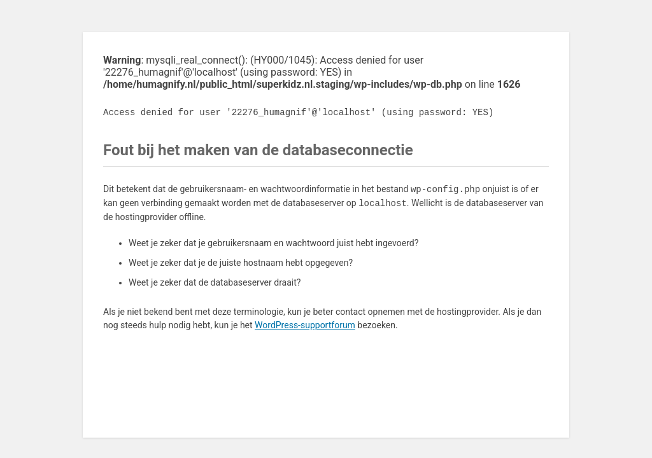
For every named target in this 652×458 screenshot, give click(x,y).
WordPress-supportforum (305, 325)
